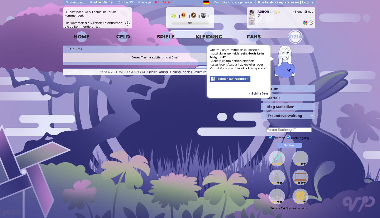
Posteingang (75, 2)
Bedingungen (180, 72)
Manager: (154, 2)
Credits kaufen (203, 72)
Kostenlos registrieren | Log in (285, 2)
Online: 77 (125, 2)
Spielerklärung (157, 72)
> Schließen (258, 93)
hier (222, 61)
